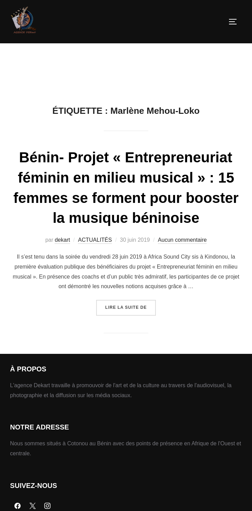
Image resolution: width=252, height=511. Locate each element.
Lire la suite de (130, 305)
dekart (62, 240)
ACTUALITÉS (95, 240)
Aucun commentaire (182, 240)
